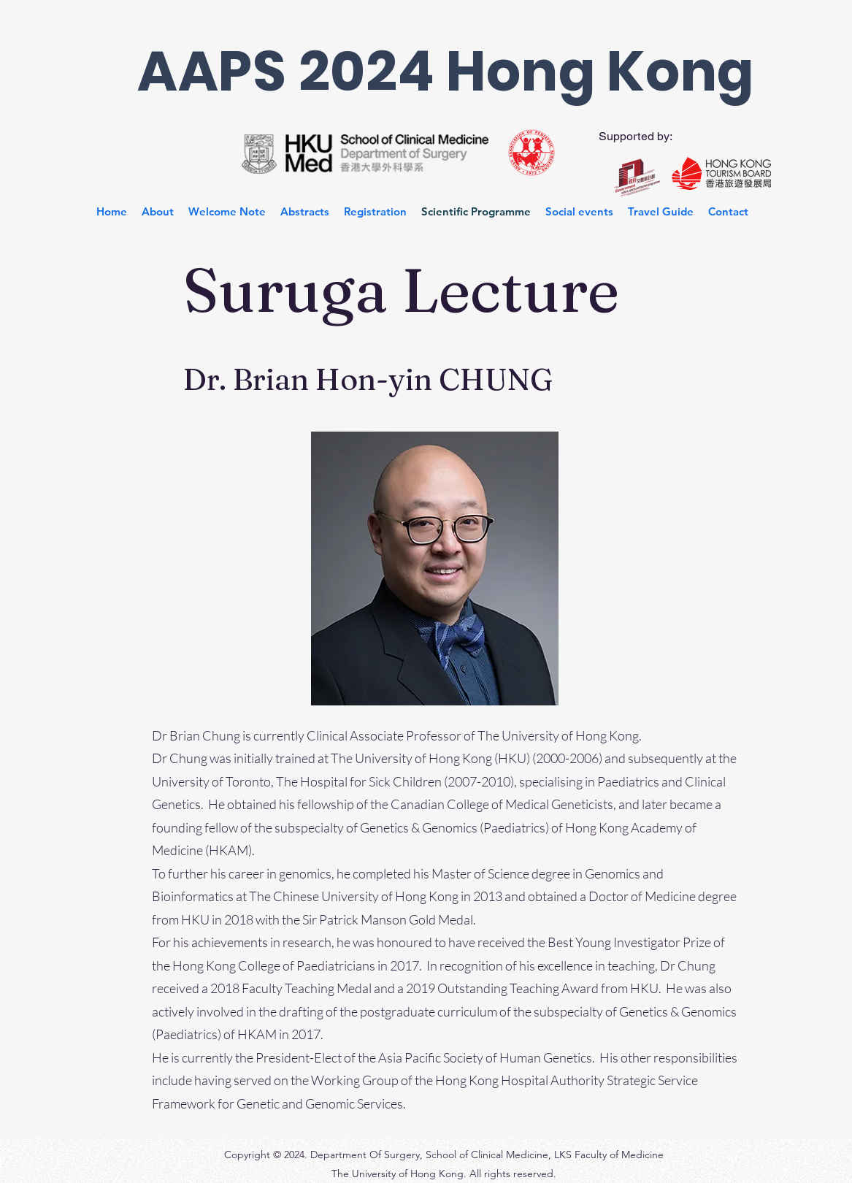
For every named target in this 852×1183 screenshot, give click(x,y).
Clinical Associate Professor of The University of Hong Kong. (475, 735)
